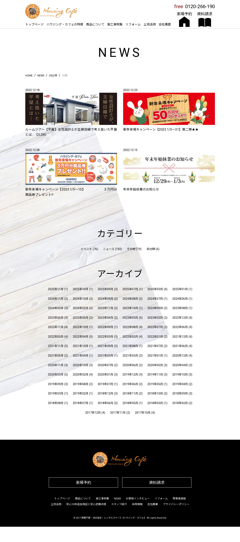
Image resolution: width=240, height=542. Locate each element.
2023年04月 (105, 317)
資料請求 (157, 482)
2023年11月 (105, 308)
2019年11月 (155, 374)
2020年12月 (180, 355)
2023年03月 (130, 317)
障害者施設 (179, 498)
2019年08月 (80, 384)
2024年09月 (105, 299)
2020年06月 (130, 365)
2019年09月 (55, 384)
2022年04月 (80, 336)
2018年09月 (180, 393)
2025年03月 (155, 289)
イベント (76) (89, 249)
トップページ (34, 24)
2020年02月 (80, 374)
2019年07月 (105, 384)
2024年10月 (80, 299)
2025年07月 (130, 289)
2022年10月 (80, 327)
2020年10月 (80, 365)
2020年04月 (180, 365)
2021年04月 (80, 355)
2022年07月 (155, 327)
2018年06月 (105, 403)
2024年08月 (130, 299)
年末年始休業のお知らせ (141, 189)
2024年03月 (55, 308)
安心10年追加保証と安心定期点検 (86, 504)
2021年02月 (130, 355)
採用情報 (137, 504)
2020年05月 (155, 365)
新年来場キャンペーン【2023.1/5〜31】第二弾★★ (160, 129)
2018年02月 (180, 403)
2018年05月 (130, 403)
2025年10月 (80, 289)
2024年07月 (155, 299)
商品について (95, 24)
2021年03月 (105, 355)
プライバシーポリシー (176, 504)
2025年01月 (180, 289)
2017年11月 (118, 412)
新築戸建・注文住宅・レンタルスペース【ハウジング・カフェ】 (113, 518)
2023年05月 (80, 317)
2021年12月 (180, 336)
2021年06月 (180, 346)
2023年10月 (130, 308)
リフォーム (133, 24)
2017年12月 (93, 412)
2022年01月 (155, 336)
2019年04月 (180, 384)
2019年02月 (80, 393)
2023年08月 (180, 308)
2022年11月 (55, 327)
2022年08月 (130, 327)
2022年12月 (180, 317)
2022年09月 (105, 327)
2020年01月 (105, 374)
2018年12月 (105, 393)
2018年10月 (155, 393)
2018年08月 (55, 403)
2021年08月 (130, 346)
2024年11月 (55, 299)
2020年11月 (55, 365)
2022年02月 (130, 336)
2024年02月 (80, 308)
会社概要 (165, 24)
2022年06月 (180, 327)
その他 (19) (134, 249)
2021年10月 (80, 346)
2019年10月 (180, 374)
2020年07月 (105, 365)
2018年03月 (155, 403)
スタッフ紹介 (119, 504)
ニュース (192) (112, 249)
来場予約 (83, 482)
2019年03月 (55, 393)
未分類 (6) (152, 249)
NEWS (117, 498)
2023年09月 (155, 308)
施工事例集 (115, 24)
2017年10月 (142, 412)
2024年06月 (180, 299)
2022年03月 (105, 336)
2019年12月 (130, 374)
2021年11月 (55, 346)
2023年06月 (55, 317)
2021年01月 (155, 355)
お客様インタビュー (138, 498)
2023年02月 (155, 317)
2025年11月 (55, 289)
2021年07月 (155, 346)
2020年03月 (55, 374)
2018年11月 (130, 393)
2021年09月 (105, 346)
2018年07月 (80, 403)
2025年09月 (105, 289)
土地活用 (150, 24)
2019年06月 (130, 384)
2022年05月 (55, 336)
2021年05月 (55, 355)
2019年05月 (155, 384)
